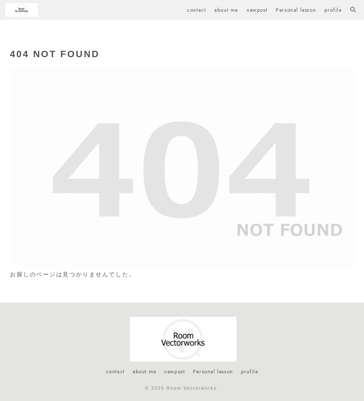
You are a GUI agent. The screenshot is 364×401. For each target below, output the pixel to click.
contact (115, 371)
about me (144, 371)
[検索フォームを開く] (353, 9)
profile (249, 371)
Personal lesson (213, 371)
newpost (174, 371)
